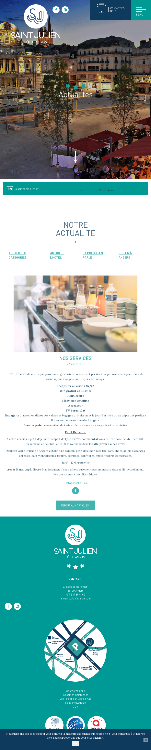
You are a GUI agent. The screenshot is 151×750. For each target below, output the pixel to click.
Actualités (89, 190)
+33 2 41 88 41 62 (75, 594)
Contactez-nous (75, 690)
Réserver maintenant (75, 694)
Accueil (76, 190)
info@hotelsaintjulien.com (76, 598)
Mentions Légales (75, 702)
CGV (75, 706)
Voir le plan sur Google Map (75, 698)
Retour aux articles (75, 513)
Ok (75, 743)
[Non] (145, 740)
